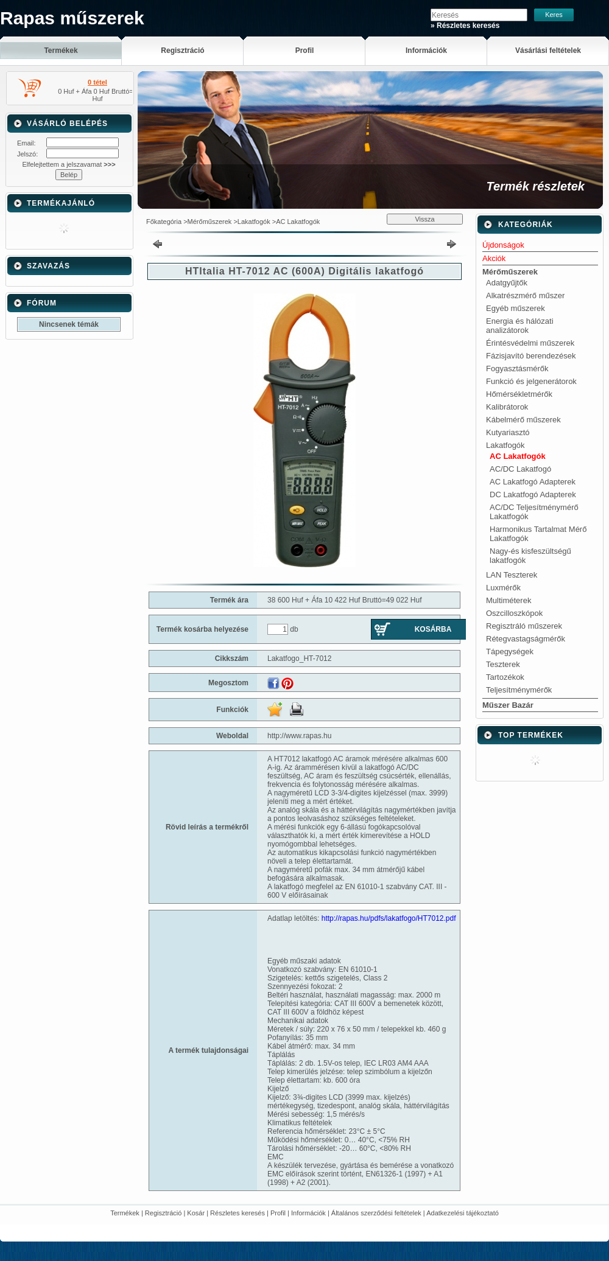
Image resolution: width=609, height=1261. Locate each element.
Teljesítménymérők (519, 689)
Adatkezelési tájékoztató (462, 1213)
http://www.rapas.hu (299, 736)
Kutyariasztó (508, 432)
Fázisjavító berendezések (531, 355)
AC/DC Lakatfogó (520, 468)
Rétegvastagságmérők (525, 638)
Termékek (124, 1213)
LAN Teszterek (511, 574)
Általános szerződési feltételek (376, 1213)
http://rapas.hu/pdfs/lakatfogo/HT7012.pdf (389, 918)
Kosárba (433, 629)
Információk (308, 1213)
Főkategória (163, 221)
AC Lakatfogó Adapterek (533, 481)
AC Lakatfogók (298, 221)
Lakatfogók (254, 221)
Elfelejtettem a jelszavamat (68, 164)
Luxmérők (503, 587)
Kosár (196, 1213)
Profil (278, 1213)
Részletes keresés (237, 1213)
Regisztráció (163, 1213)
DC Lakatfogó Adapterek (533, 494)
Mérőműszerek (210, 221)
